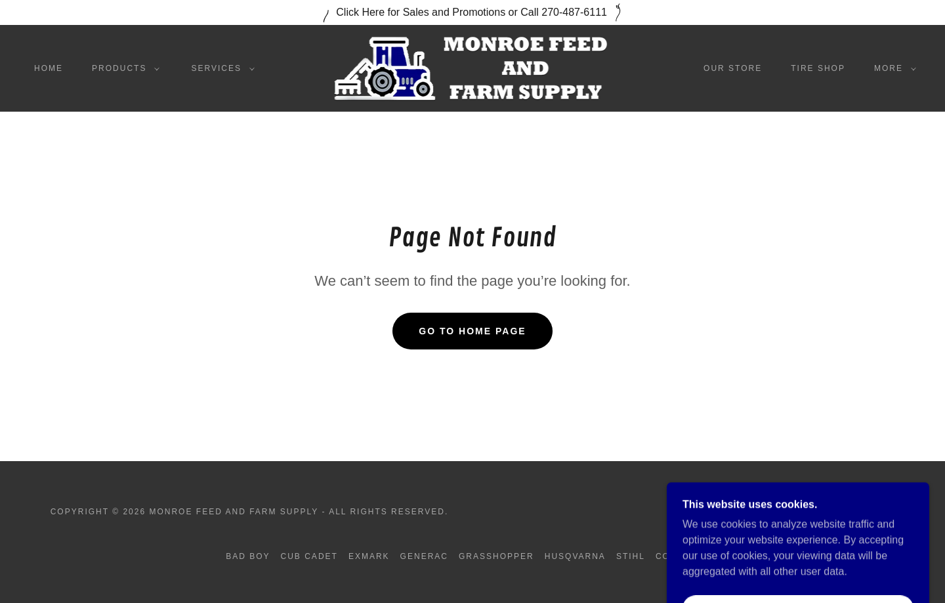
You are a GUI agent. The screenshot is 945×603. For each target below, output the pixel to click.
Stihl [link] (630, 556)
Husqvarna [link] (575, 556)
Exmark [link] (369, 556)
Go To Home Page (472, 331)
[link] (472, 67)
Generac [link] (424, 556)
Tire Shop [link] (818, 68)
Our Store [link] (733, 68)
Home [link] (48, 68)
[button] (123, 68)
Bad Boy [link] (248, 556)
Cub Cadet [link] (309, 556)
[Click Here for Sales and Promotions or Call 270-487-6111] (472, 12)
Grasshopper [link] (496, 556)
